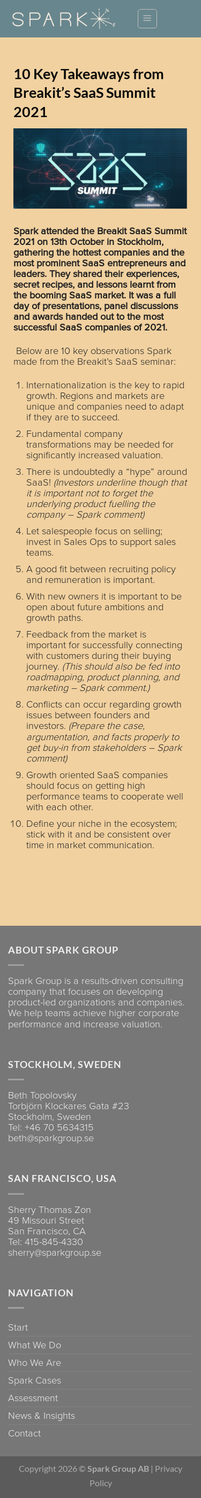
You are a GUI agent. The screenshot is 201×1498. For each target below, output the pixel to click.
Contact (24, 1433)
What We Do (34, 1345)
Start (18, 1327)
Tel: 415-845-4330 (45, 1242)
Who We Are (34, 1363)
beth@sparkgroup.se (51, 1138)
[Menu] (147, 18)
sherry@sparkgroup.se (54, 1252)
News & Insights (41, 1416)
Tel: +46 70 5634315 (51, 1127)
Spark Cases (34, 1380)
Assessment (33, 1398)
